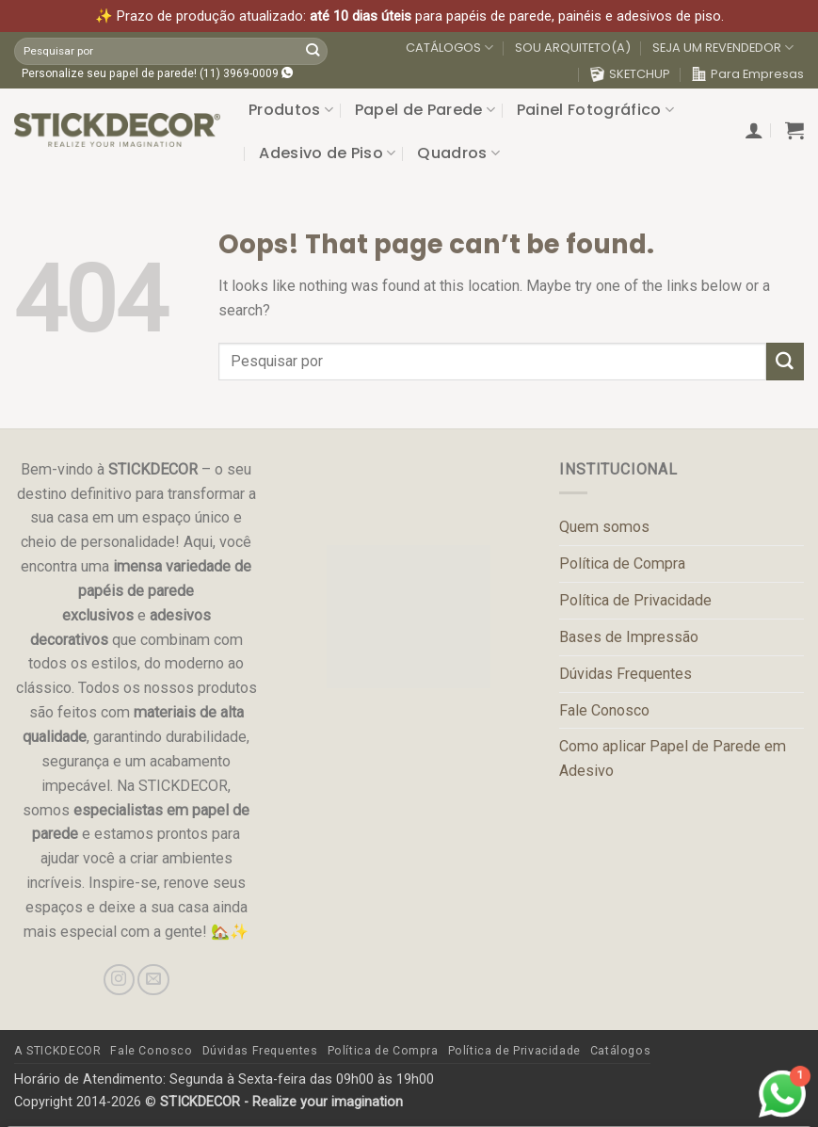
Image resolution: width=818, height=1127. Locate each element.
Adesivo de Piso (327, 153)
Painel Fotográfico (595, 110)
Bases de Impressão (628, 637)
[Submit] (312, 51)
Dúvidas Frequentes (625, 674)
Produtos (291, 110)
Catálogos (620, 1050)
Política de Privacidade (635, 600)
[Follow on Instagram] (119, 979)
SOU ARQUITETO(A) (573, 47)
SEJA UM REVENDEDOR (723, 48)
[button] (754, 130)
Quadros (458, 153)
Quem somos (604, 527)
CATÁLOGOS (449, 48)
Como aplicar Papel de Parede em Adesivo (672, 758)
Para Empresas (748, 74)
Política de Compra (622, 563)
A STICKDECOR (57, 1050)
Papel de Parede (425, 110)
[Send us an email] (152, 979)
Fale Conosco (604, 710)
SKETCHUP (630, 74)
